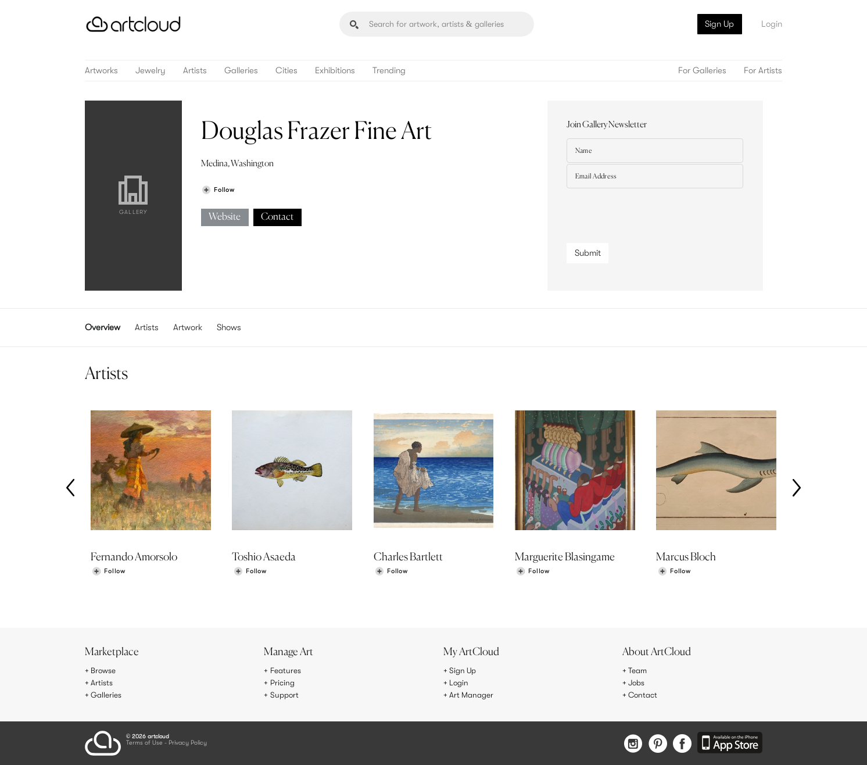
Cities (286, 70)
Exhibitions (335, 70)
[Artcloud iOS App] (730, 742)
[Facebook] (681, 743)
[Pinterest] (655, 743)
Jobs (637, 683)
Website (225, 217)
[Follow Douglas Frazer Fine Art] (218, 189)
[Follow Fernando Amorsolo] (109, 573)
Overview (102, 327)
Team (637, 670)
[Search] (436, 24)
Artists (195, 70)
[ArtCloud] (133, 24)
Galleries (241, 70)
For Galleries (702, 70)
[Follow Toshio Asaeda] (250, 573)
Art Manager (471, 694)
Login (771, 24)
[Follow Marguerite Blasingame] (533, 573)
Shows (229, 327)
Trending (389, 70)
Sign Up (719, 24)
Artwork (187, 327)
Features (285, 670)
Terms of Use (144, 742)
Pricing (282, 683)
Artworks (101, 70)
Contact (277, 217)
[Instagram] (630, 743)
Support (284, 694)
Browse (103, 670)
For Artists (763, 70)
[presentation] (655, 212)
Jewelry (150, 70)
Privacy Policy (188, 742)
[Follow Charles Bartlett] (391, 573)
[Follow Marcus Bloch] (674, 573)
